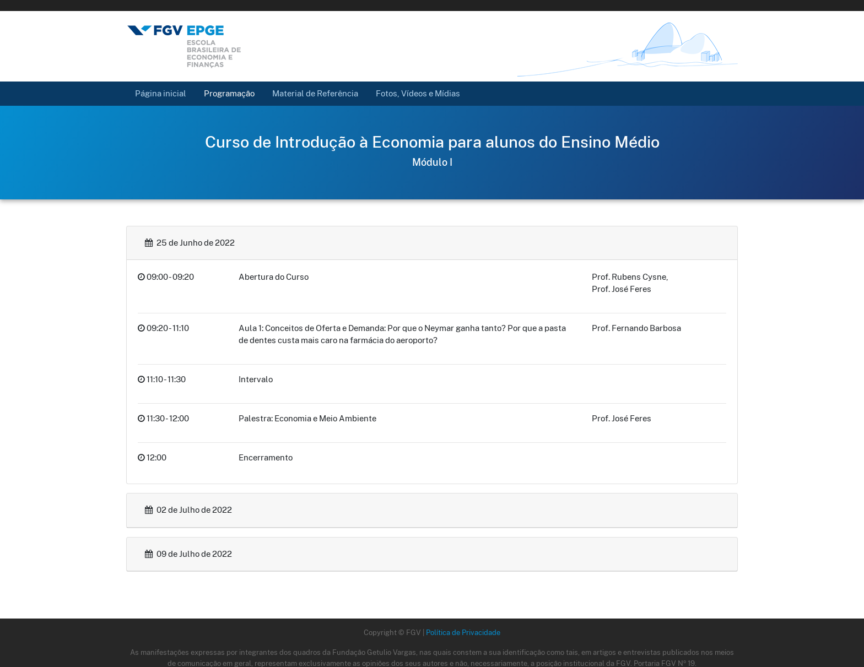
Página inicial (165, 92)
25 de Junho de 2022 (190, 242)
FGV (415, 5)
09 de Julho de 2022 (188, 553)
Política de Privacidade (463, 632)
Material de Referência (315, 93)
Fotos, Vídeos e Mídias (418, 93)
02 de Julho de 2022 (188, 509)
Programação (229, 93)
